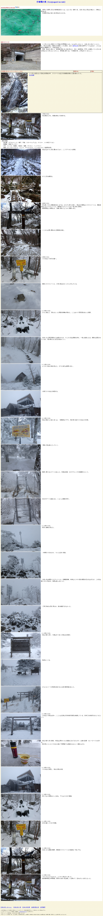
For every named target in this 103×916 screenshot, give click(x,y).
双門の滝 (75, 45)
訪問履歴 (42, 907)
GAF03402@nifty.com (23, 911)
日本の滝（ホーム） (6, 907)
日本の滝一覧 (17, 907)
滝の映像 (31, 75)
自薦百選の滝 (35, 907)
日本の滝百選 (26, 907)
